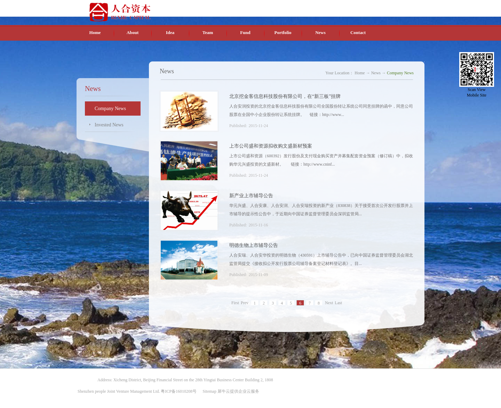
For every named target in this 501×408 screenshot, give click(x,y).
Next (329, 303)
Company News (400, 72)
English (373, 6)
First (235, 303)
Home (95, 32)
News (376, 72)
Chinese (357, 6)
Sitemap (208, 391)
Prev (244, 303)
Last (338, 303)
